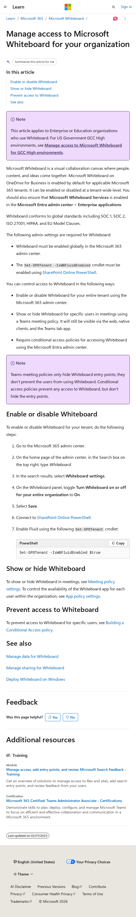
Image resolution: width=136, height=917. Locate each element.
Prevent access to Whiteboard (34, 95)
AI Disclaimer (20, 886)
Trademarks (19, 901)
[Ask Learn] (115, 19)
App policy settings (83, 596)
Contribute (97, 886)
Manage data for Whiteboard (32, 656)
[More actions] (125, 19)
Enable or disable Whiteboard (33, 81)
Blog (75, 886)
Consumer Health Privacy (52, 893)
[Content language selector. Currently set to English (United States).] (34, 862)
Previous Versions (51, 886)
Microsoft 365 (32, 18)
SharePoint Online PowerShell (69, 272)
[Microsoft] (68, 7)
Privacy (16, 893)
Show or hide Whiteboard (30, 88)
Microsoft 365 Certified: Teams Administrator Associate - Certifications (64, 800)
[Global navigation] (5, 7)
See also (16, 101)
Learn (10, 18)
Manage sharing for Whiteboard (35, 667)
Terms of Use (92, 893)
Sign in (126, 6)
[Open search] (113, 7)
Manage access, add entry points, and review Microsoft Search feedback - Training (66, 772)
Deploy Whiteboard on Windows (35, 679)
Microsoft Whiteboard (66, 18)
